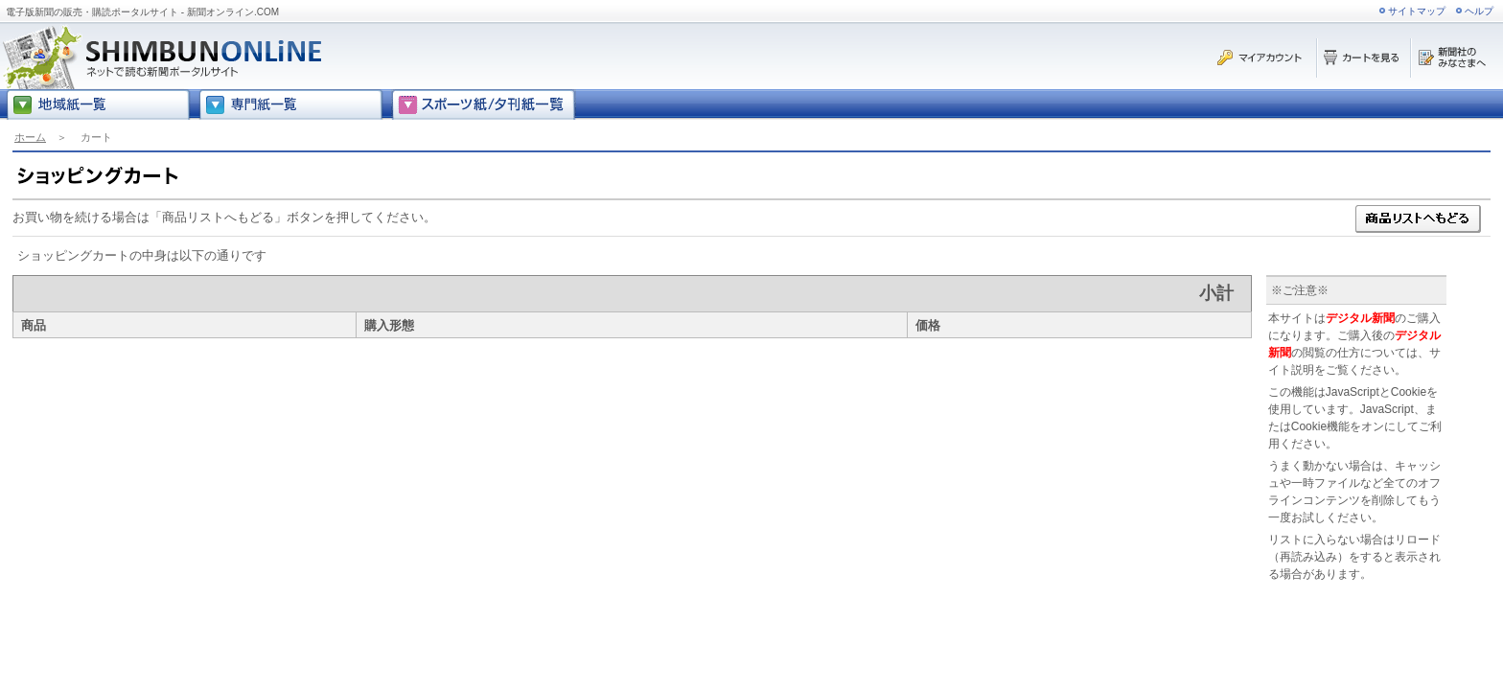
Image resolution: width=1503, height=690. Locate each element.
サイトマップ (1416, 11)
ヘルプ (1479, 11)
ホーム (30, 137)
